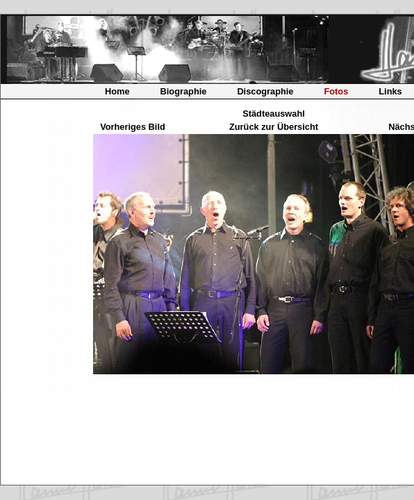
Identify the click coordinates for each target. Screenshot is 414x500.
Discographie (265, 91)
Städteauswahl (273, 113)
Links (390, 91)
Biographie (183, 91)
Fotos (336, 91)
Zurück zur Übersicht (273, 127)
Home (117, 91)
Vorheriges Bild (132, 127)
